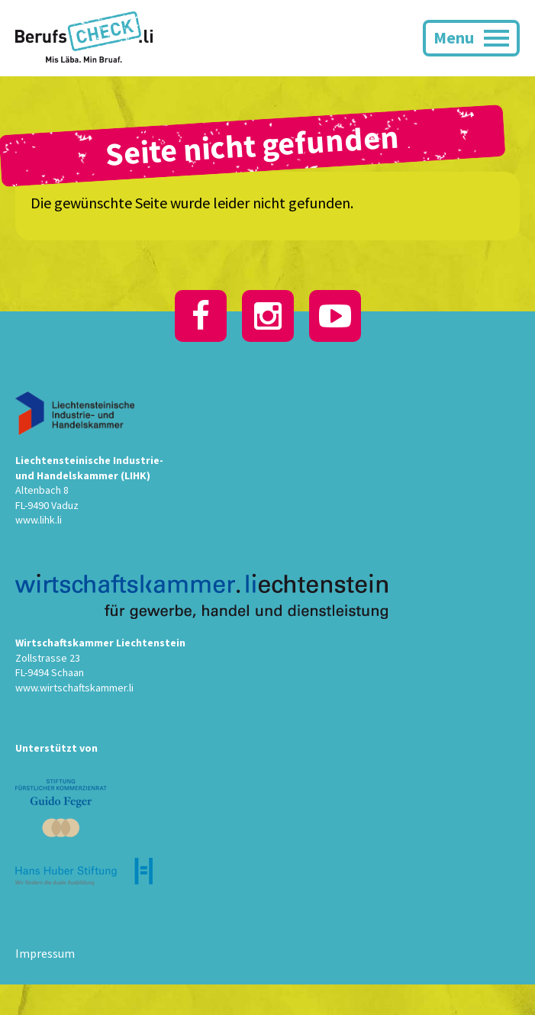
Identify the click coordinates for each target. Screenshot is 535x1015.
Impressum (45, 953)
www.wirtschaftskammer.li (74, 687)
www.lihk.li (38, 520)
